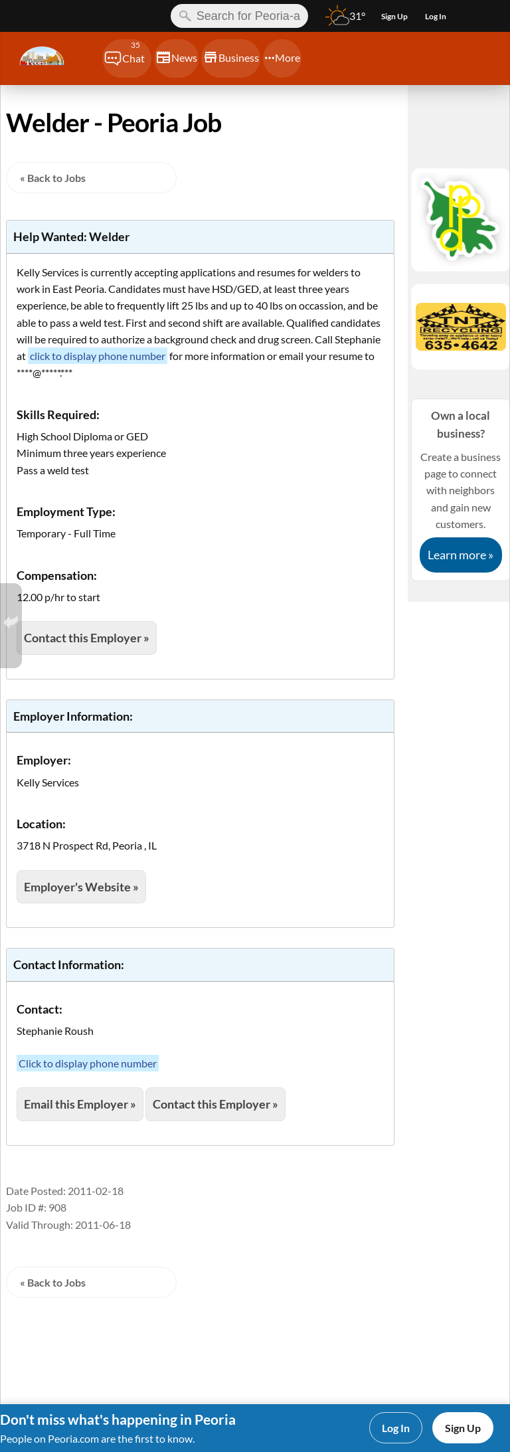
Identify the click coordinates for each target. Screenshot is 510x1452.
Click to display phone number (88, 1063)
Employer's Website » (81, 886)
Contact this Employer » (86, 637)
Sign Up (463, 1427)
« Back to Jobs (53, 177)
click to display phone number (97, 355)
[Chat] (126, 58)
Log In (396, 1427)
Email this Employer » (80, 1104)
